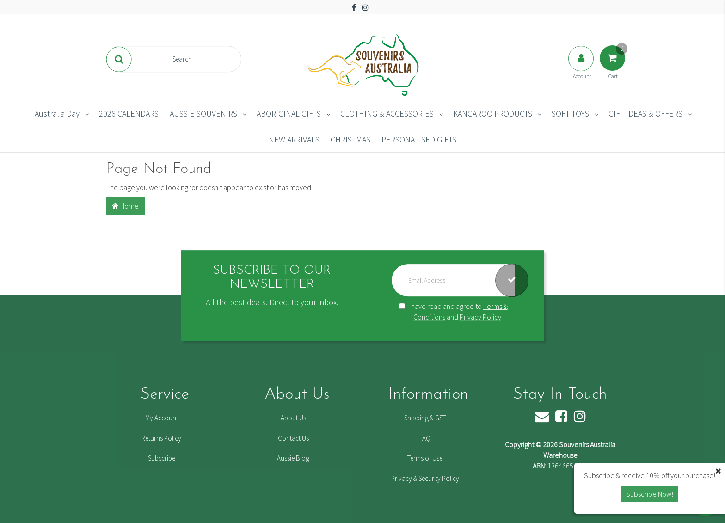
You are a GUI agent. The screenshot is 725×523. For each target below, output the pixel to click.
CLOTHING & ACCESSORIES (387, 113)
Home (125, 205)
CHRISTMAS (350, 139)
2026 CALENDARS (129, 113)
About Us (293, 417)
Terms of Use (424, 458)
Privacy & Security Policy (425, 478)
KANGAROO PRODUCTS (492, 113)
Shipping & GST (425, 417)
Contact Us (293, 438)
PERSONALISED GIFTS (418, 139)
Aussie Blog (293, 458)
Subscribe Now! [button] (649, 493)
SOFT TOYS (570, 113)
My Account (161, 417)
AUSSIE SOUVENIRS (203, 113)
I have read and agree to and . (453, 311)
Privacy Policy (480, 316)
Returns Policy (161, 438)
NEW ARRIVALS (294, 139)
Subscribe (161, 458)
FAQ (424, 438)
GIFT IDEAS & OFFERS (645, 113)
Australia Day (57, 113)
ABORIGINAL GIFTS (289, 113)
